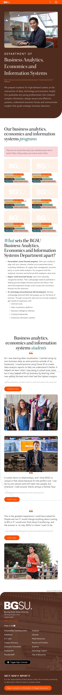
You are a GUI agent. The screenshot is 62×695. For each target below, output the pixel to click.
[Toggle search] (50, 2)
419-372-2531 (11, 620)
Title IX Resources (39, 654)
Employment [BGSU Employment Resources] (9, 650)
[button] (25, 2)
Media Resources (38, 638)
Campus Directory (11, 642)
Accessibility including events (15, 630)
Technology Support (39, 650)
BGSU (5, 79)
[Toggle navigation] (56, 2)
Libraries (35, 634)
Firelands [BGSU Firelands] (35, 630)
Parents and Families (40, 642)
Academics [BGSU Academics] (8, 634)
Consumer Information (12, 646)
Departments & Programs (45, 79)
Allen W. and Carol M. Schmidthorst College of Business (23, 79)
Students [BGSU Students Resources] (35, 646)
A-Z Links (7, 638)
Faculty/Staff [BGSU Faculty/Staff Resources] (9, 654)
